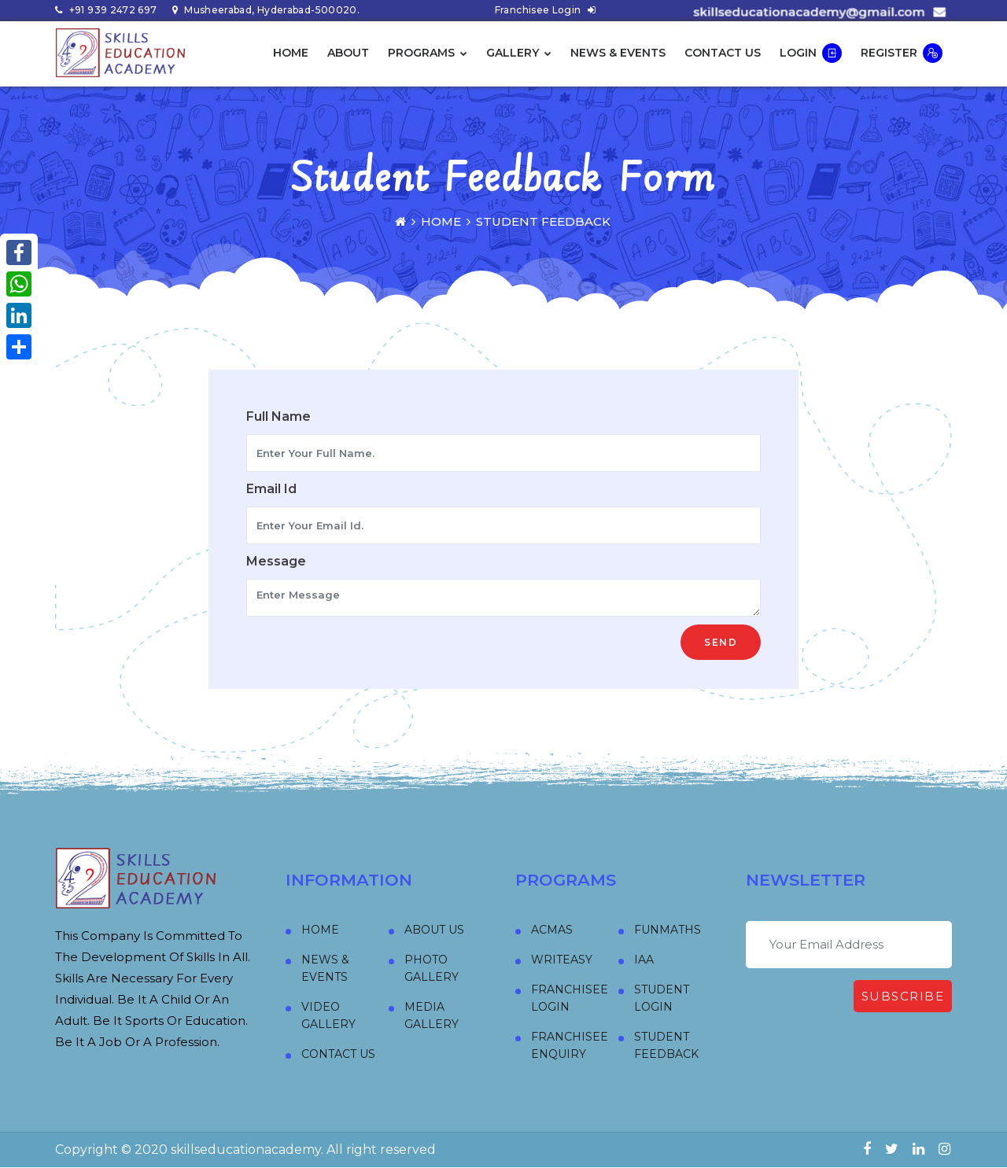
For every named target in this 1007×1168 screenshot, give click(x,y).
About (348, 53)
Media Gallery (431, 1015)
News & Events (618, 53)
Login (811, 53)
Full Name (278, 416)
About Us (434, 930)
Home (290, 53)
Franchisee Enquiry (569, 1045)
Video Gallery (328, 1015)
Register (901, 53)
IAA (644, 959)
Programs (427, 53)
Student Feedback (666, 1045)
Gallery (518, 53)
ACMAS (552, 930)
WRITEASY (561, 959)
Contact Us (722, 53)
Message (276, 561)
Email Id (271, 488)
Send (720, 642)
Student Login (661, 998)
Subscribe (903, 996)
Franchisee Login (545, 10)
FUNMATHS (667, 930)
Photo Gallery (431, 968)
